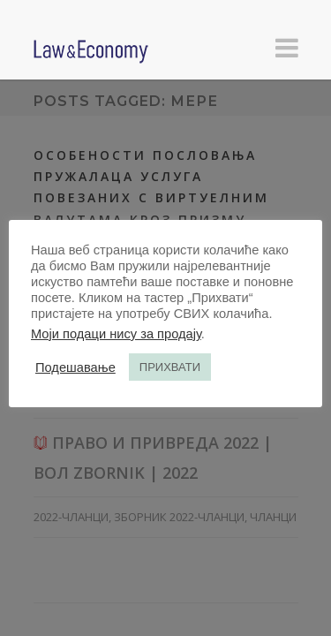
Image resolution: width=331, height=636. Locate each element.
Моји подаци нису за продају (116, 334)
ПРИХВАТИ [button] (169, 367)
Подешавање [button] (75, 367)
